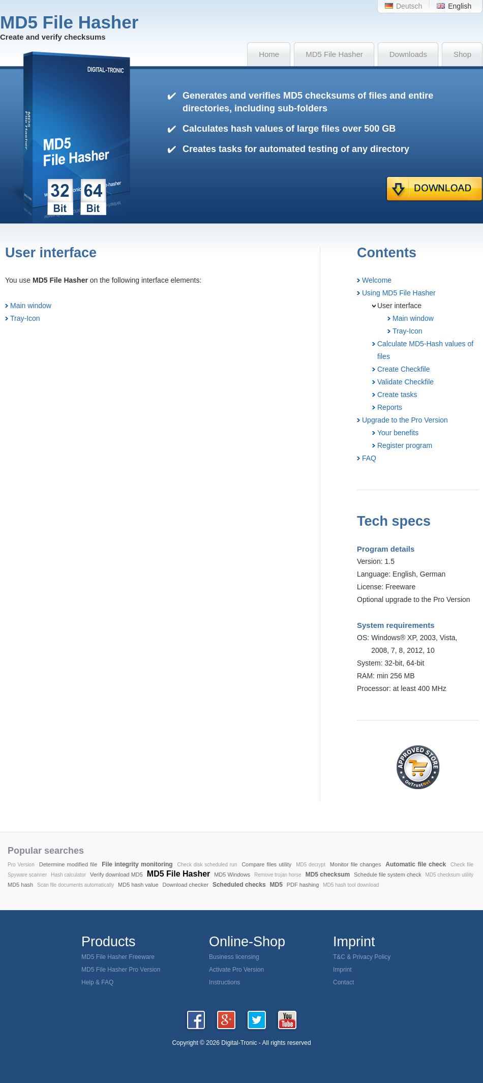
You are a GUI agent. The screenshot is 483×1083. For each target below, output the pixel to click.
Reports (389, 407)
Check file (461, 864)
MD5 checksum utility (449, 875)
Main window (30, 306)
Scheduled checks (239, 884)
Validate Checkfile (405, 382)
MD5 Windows (232, 874)
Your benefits (397, 433)
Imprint (342, 969)
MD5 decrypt (310, 864)
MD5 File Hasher (334, 54)
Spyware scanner (27, 875)
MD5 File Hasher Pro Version (120, 969)
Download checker (186, 885)
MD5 (276, 884)
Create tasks (397, 394)
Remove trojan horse (277, 875)
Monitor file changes (355, 864)
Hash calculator (68, 875)
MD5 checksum (328, 874)
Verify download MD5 (116, 874)
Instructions (224, 982)
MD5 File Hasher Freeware (118, 956)
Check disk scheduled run (207, 864)
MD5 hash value (138, 885)
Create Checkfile (403, 369)
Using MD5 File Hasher (399, 293)
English (459, 6)
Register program (404, 445)
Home (269, 54)
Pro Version (21, 864)
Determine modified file (68, 864)
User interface (399, 306)
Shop (462, 54)
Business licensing (234, 956)
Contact (343, 982)
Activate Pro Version (236, 969)
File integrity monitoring (137, 864)
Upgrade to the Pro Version (405, 420)
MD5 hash (20, 885)
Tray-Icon (25, 318)
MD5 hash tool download (351, 885)
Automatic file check (415, 864)
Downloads (408, 54)
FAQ (369, 458)
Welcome (376, 280)
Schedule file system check (387, 874)
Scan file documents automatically (75, 885)
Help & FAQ (97, 982)
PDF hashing (303, 885)
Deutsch (409, 6)
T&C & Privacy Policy (361, 956)
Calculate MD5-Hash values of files (425, 350)
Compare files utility (266, 864)
